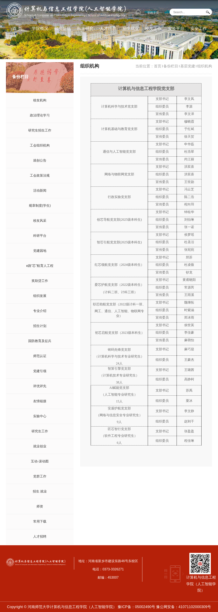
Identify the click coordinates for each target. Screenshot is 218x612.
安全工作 (198, 28)
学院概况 (40, 28)
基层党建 (187, 66)
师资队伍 (62, 28)
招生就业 (130, 28)
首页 (157, 66)
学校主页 (153, 12)
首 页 (17, 28)
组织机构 (204, 66)
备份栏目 (170, 66)
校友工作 (153, 28)
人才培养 (108, 28)
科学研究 (85, 28)
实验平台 (176, 28)
